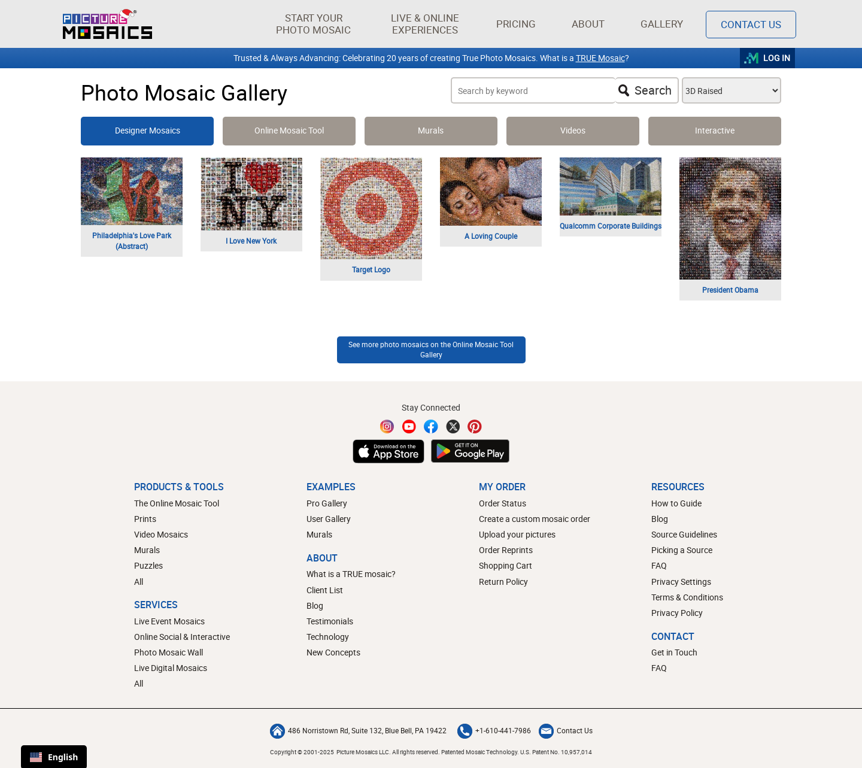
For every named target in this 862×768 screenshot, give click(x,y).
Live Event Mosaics (169, 621)
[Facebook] (431, 426)
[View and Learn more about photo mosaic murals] (431, 131)
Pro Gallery (326, 503)
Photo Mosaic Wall (168, 652)
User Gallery (328, 518)
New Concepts (333, 652)
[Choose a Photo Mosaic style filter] (731, 90)
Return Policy (503, 581)
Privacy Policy (677, 612)
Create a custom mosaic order (534, 518)
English (54, 757)
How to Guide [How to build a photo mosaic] (676, 503)
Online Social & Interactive (182, 636)
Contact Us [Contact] (751, 24)
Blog (314, 605)
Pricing (516, 24)
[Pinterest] (475, 426)
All (138, 581)
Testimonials (329, 621)
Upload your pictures (517, 534)
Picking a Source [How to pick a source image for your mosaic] (681, 549)
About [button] (590, 24)
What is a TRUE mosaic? (351, 573)
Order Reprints (506, 549)
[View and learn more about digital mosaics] (714, 131)
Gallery (662, 24)
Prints (145, 518)
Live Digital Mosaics (170, 667)
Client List (324, 590)
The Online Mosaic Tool (176, 503)
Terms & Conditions (687, 597)
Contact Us (566, 730)
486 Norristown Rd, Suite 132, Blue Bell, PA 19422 (358, 730)
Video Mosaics (161, 534)
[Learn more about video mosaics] (572, 131)
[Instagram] (387, 426)
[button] (313, 24)
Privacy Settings (681, 581)
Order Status (502, 503)
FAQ (659, 565)
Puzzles (148, 565)
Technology (327, 636)
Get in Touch (674, 652)
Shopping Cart (505, 565)
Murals (147, 549)
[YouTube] (409, 426)
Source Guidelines (684, 534)
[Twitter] (453, 426)
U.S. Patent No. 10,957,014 (556, 752)
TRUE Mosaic (600, 57)
